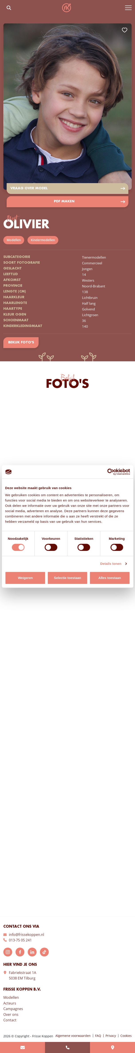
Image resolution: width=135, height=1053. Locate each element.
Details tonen (110, 563)
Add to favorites (124, 30)
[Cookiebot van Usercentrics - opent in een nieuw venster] (110, 471)
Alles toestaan (109, 578)
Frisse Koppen (66, 7)
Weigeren (25, 578)
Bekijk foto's (21, 343)
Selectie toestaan (67, 578)
